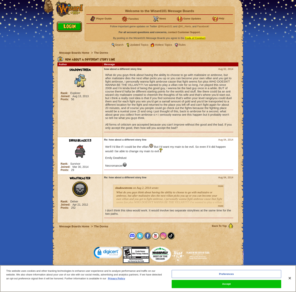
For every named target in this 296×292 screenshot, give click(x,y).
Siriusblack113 (80, 140)
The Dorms (101, 52)
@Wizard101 (165, 26)
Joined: (66, 96)
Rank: (65, 93)
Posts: (65, 99)
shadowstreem (80, 70)
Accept (226, 284)
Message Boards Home (74, 52)
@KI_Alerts (184, 26)
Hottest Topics (163, 44)
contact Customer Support (184, 32)
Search (119, 44)
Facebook (202, 26)
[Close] (289, 278)
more (220, 186)
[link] (108, 253)
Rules (182, 44)
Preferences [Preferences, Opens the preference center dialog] (226, 274)
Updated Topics (139, 44)
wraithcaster (80, 178)
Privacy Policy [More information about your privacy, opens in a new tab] (116, 278)
